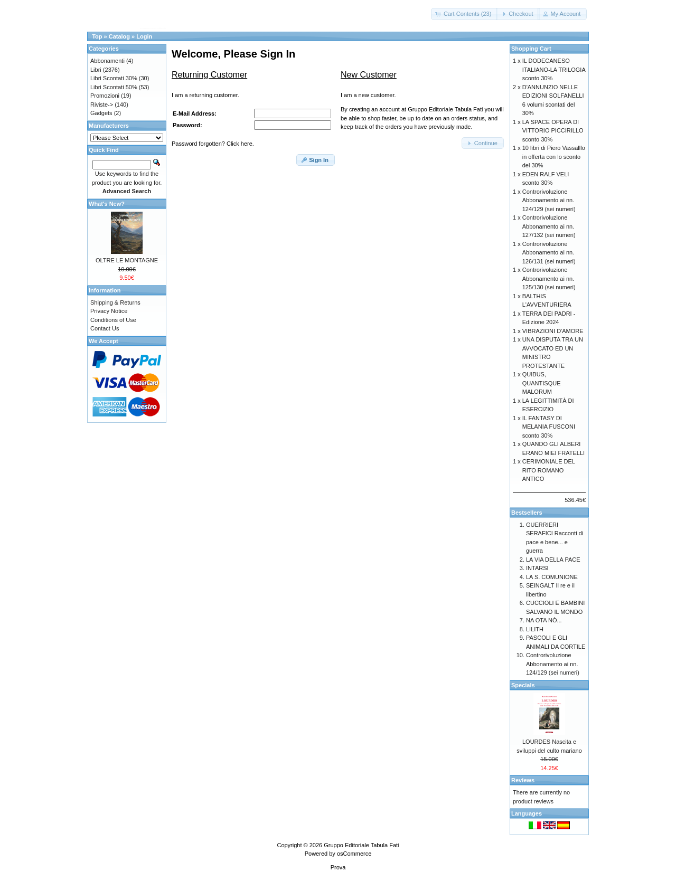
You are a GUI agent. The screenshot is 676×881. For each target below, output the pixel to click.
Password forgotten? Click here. (213, 143)
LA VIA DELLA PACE (553, 559)
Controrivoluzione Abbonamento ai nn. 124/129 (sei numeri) (549, 200)
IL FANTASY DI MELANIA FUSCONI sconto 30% (548, 427)
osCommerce (354, 853)
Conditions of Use (113, 320)
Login (144, 36)
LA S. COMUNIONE (552, 577)
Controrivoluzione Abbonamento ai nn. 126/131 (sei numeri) (549, 252)
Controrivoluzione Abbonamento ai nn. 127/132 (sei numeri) (549, 226)
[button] (464, 14)
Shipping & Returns (115, 302)
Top (97, 36)
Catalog (119, 36)
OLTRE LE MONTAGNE (127, 260)
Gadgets (101, 113)
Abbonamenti (107, 61)
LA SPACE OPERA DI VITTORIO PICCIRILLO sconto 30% (553, 131)
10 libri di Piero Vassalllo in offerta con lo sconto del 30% (553, 156)
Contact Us (104, 328)
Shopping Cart (531, 48)
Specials (523, 685)
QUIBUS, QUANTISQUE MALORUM (541, 383)
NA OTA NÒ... (544, 620)
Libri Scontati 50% (113, 87)
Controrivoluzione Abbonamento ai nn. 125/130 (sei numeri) (549, 278)
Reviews (522, 780)
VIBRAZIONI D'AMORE (553, 331)
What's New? (107, 204)
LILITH (534, 629)
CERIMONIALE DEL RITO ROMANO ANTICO (548, 470)
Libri (95, 70)
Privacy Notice (108, 311)
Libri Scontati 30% (113, 78)
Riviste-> (101, 104)
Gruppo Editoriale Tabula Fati (361, 845)
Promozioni (104, 95)
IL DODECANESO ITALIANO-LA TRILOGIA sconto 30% (553, 69)
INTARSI (537, 568)
